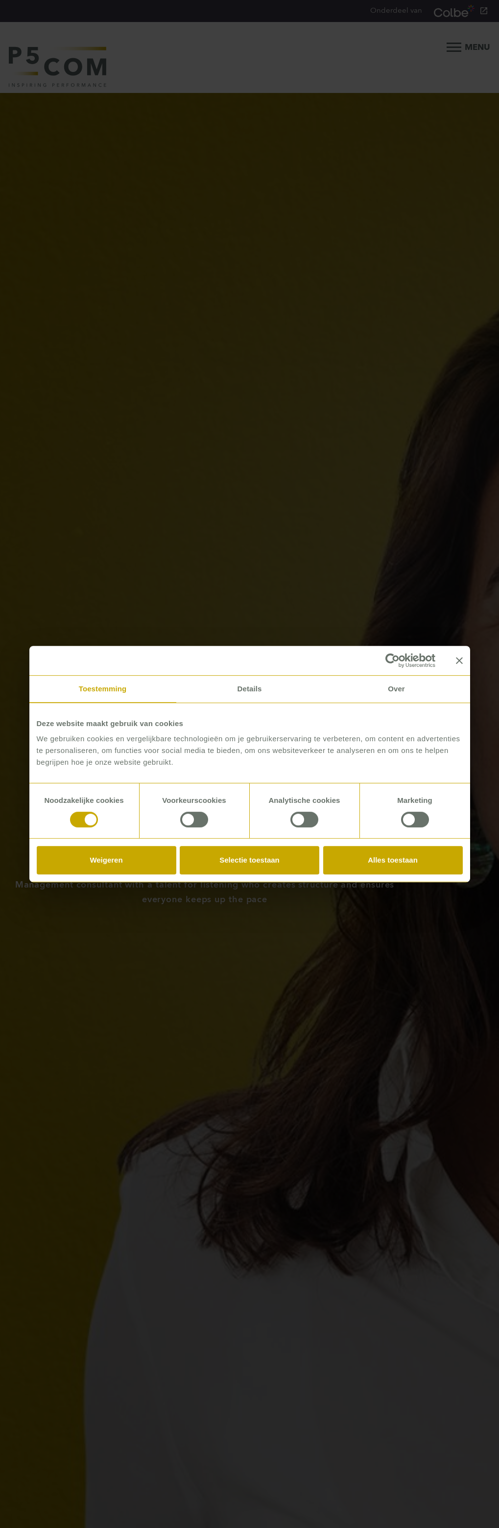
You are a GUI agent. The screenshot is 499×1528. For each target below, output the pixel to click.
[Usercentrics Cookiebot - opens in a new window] (392, 660)
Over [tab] (396, 688)
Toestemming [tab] (103, 688)
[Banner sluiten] (459, 660)
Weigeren (106, 860)
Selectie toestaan (249, 860)
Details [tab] (250, 688)
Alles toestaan (393, 860)
